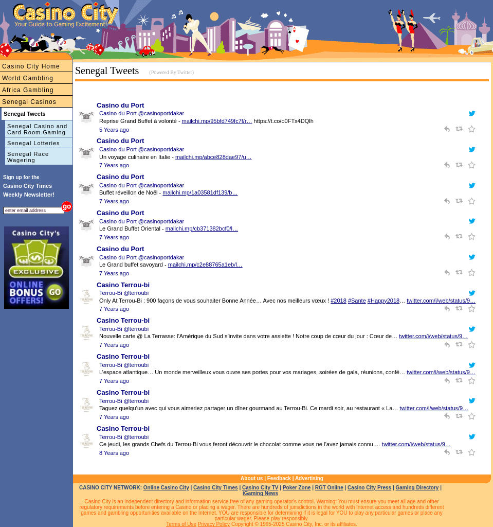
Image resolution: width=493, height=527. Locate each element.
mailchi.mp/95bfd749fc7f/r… (217, 121)
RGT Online (329, 487)
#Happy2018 (383, 300)
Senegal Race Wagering (28, 157)
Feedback (279, 478)
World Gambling (27, 78)
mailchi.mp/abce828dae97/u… (213, 157)
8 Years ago (114, 453)
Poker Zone (297, 487)
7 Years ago (114, 165)
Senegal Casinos (29, 102)
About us (252, 478)
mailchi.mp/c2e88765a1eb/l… (205, 264)
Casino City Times (215, 487)
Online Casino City (166, 487)
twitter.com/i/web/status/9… (441, 300)
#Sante (357, 300)
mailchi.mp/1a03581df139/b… (200, 192)
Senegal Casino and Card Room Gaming (37, 129)
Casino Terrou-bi (123, 285)
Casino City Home (31, 66)
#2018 (338, 300)
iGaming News (260, 493)
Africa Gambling (27, 90)
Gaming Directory (417, 487)
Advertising (309, 478)
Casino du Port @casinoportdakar (141, 113)
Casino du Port (120, 105)
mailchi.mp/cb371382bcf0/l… (202, 228)
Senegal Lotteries (33, 143)
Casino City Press (369, 487)
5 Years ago (114, 130)
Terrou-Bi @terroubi (124, 293)
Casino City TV (260, 487)
